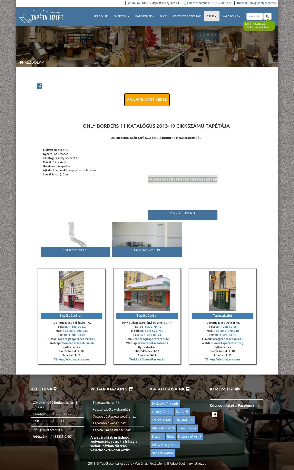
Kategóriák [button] (144, 16)
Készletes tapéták (187, 16)
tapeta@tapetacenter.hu (152, 339)
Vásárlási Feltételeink (150, 463)
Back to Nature (163, 453)
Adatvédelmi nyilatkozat (188, 463)
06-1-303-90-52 (75, 326)
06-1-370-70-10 (150, 326)
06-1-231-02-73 (150, 335)
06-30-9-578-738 (151, 331)
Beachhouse (187, 428)
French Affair (161, 420)
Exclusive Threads (165, 403)
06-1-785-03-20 (74, 335)
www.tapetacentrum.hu (77, 343)
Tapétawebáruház (105, 403)
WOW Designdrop (165, 445)
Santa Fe (182, 411)
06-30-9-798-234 (76, 331)
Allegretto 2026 (163, 428)
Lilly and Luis (184, 420)
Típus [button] (211, 16)
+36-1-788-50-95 (221, 3)
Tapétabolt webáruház (109, 423)
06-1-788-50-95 (226, 326)
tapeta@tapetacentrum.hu (76, 339)
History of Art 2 (189, 436)
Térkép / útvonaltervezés (71, 359)
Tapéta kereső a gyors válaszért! (257, 25)
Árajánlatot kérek (147, 99)
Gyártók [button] (121, 16)
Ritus (171, 436)
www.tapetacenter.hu (153, 343)
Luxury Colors (162, 411)
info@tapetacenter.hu (263, 3)
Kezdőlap (101, 16)
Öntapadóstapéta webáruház (114, 416)
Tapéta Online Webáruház (111, 430)
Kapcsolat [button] (231, 16)
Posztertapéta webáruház (111, 409)
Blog (163, 16)
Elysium (157, 436)
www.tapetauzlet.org (228, 343)
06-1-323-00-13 (225, 335)
